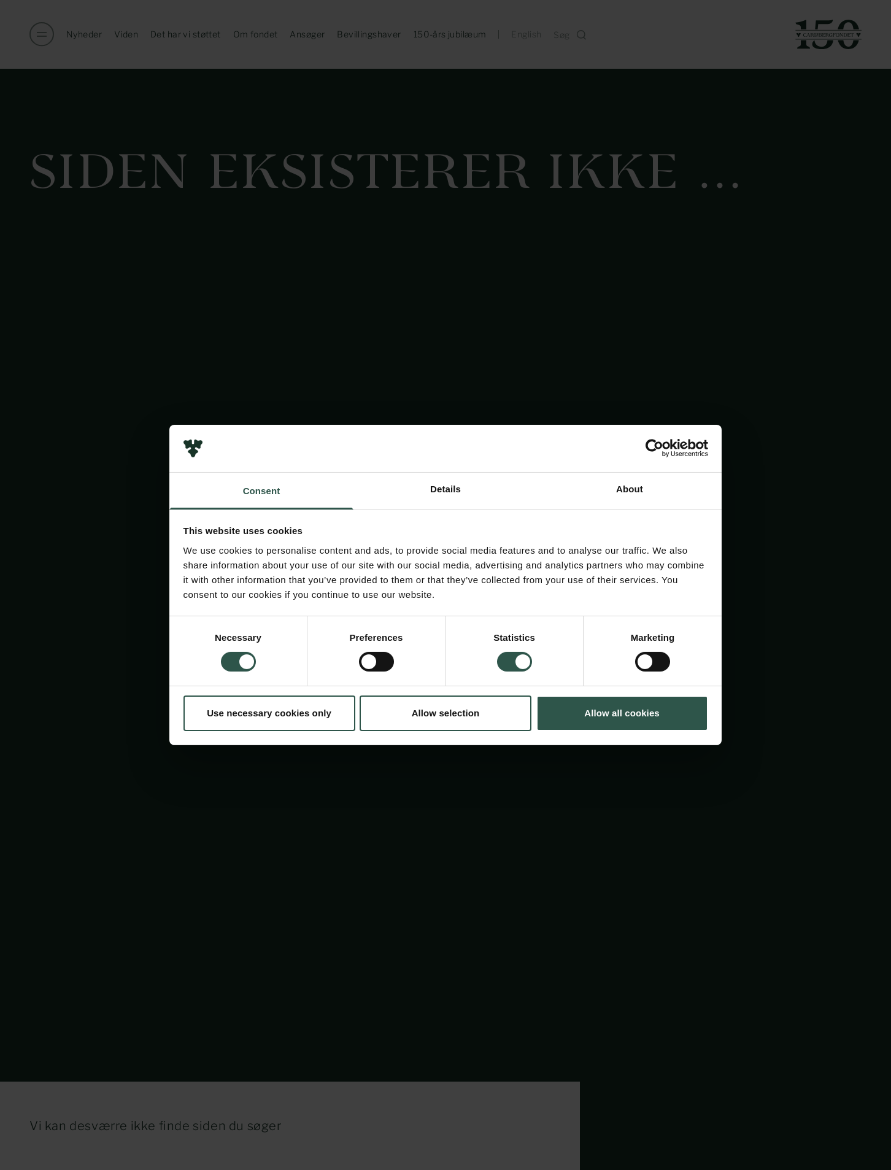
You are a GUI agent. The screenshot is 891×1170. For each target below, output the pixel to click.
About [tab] (629, 489)
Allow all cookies (622, 713)
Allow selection (446, 713)
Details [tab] (445, 489)
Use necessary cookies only (269, 713)
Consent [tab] (261, 491)
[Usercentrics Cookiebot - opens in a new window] (654, 448)
